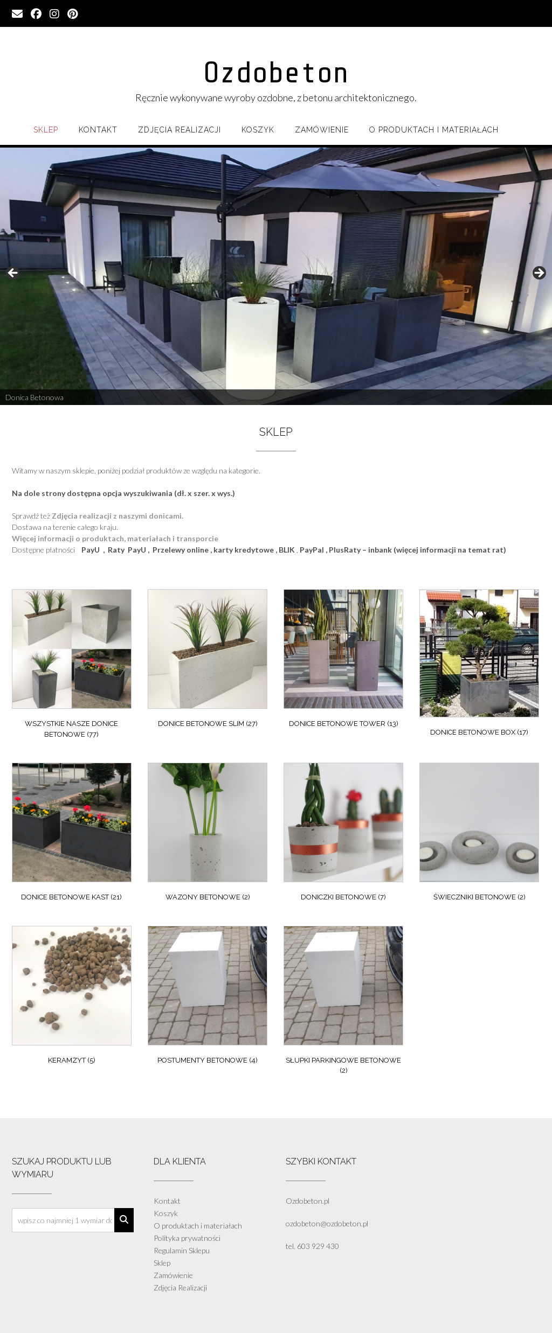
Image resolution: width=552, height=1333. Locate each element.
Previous (13, 274)
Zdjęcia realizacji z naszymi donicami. (117, 515)
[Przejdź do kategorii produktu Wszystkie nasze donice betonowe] (72, 666)
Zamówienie (322, 129)
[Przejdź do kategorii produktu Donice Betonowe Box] (479, 665)
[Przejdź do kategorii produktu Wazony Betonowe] (207, 834)
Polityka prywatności (187, 1238)
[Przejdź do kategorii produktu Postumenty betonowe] (207, 998)
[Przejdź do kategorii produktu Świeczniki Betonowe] (479, 834)
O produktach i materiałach (434, 129)
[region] (276, 276)
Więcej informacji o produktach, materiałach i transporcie (115, 538)
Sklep (45, 129)
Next (538, 274)
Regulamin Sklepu (182, 1250)
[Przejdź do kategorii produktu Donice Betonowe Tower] (343, 661)
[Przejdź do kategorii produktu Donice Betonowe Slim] (207, 661)
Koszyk (258, 129)
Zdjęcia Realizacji (179, 129)
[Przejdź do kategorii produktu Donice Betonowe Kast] (72, 834)
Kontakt (98, 129)
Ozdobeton (276, 72)
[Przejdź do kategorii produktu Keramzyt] (72, 998)
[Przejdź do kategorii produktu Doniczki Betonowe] (343, 834)
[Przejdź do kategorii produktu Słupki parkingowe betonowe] (343, 1003)
